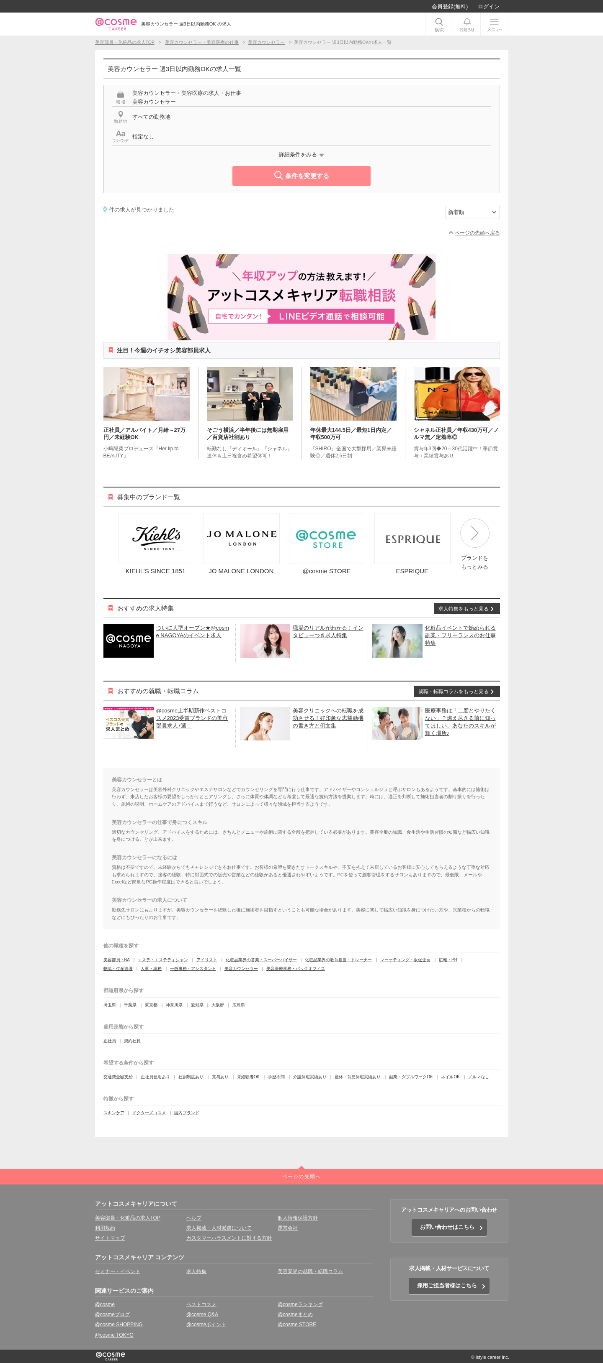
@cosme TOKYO (114, 1335)
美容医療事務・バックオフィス (295, 968)
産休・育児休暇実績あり (358, 1077)
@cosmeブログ (112, 1314)
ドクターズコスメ (149, 1112)
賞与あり (220, 1077)
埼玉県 (109, 1005)
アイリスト (206, 959)
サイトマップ (110, 1238)
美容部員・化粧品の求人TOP (127, 1218)
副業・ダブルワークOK (411, 1077)
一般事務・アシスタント (193, 968)
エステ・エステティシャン (163, 959)
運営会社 (288, 1228)
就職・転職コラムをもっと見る (453, 691)
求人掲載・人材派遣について (219, 1228)
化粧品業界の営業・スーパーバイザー (261, 959)
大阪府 (217, 1005)
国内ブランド (186, 1112)
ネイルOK (450, 1077)
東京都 (151, 1005)
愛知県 (197, 1005)
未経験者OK (248, 1077)
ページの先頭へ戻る (477, 233)
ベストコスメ (201, 1304)
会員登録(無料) (450, 6)
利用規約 (105, 1228)
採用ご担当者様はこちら (447, 1285)
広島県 (238, 1005)
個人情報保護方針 (298, 1218)
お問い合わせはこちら (447, 1227)
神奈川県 (174, 1005)
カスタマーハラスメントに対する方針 (229, 1238)
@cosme (105, 1304)
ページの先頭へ (301, 1176)
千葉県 (130, 1005)
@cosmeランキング (300, 1304)
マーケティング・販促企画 (405, 959)
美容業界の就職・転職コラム (310, 1271)
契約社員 (132, 1041)
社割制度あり (191, 1077)
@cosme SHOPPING (119, 1324)
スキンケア (113, 1112)
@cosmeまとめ (295, 1314)
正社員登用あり (155, 1077)
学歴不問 (276, 1077)
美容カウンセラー (241, 968)
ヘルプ (193, 1218)
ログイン (489, 6)
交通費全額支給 (118, 1077)
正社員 (109, 1041)
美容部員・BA (116, 959)
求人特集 (196, 1271)
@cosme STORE (297, 1324)
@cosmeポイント (206, 1324)
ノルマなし (478, 1077)
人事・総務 (151, 968)
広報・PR (448, 959)
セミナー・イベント (117, 1271)
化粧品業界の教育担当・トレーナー (338, 959)
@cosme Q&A (202, 1314)
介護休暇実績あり (310, 1077)
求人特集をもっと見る (463, 609)
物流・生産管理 (118, 968)
